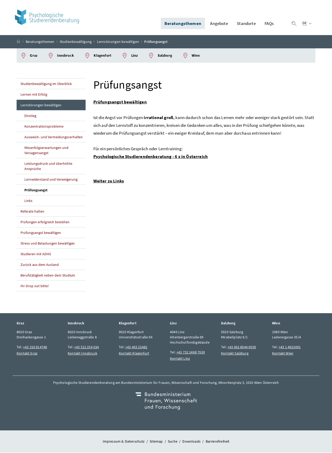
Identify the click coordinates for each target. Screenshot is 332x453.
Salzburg (160, 56)
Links (28, 201)
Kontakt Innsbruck (82, 354)
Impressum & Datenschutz (124, 442)
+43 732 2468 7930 (190, 353)
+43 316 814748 (35, 347)
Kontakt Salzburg (234, 354)
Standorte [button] (246, 24)
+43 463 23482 (136, 347)
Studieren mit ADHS (35, 254)
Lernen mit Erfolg (33, 95)
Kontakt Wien (282, 354)
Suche (172, 442)
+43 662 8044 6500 (241, 347)
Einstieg (30, 116)
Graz (28, 56)
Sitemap (156, 442)
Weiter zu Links (108, 182)
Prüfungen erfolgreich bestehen (45, 222)
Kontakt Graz (27, 354)
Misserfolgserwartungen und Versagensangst (46, 151)
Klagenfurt (97, 56)
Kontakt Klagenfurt (134, 354)
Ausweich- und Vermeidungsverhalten (53, 137)
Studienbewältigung (76, 42)
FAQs (269, 24)
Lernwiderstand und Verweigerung (51, 180)
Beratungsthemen (40, 42)
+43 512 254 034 (86, 347)
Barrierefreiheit (218, 442)
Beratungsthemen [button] (182, 24)
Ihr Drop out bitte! (34, 286)
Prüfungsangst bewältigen (40, 233)
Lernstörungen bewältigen (118, 42)
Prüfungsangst (35, 190)
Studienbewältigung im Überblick (46, 84)
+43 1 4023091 (290, 347)
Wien (191, 56)
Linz (130, 56)
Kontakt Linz (180, 359)
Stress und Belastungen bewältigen (47, 244)
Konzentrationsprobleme (44, 127)
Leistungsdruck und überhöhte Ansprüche (48, 167)
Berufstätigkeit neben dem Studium (47, 276)
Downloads (191, 442)
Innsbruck (61, 56)
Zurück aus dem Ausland (39, 265)
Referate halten (32, 212)
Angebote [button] (219, 24)
